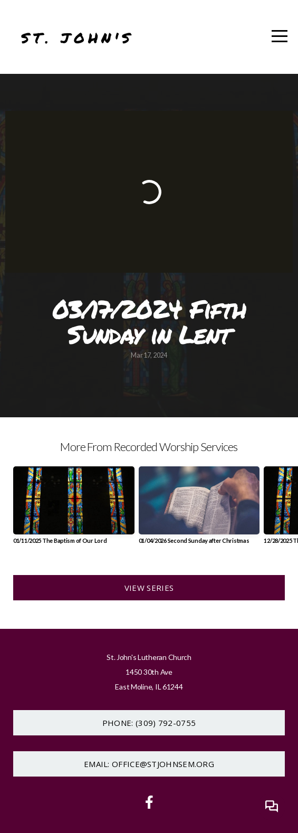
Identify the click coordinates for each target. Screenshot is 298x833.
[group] (73, 509)
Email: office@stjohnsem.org (149, 764)
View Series (149, 587)
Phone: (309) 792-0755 (149, 722)
